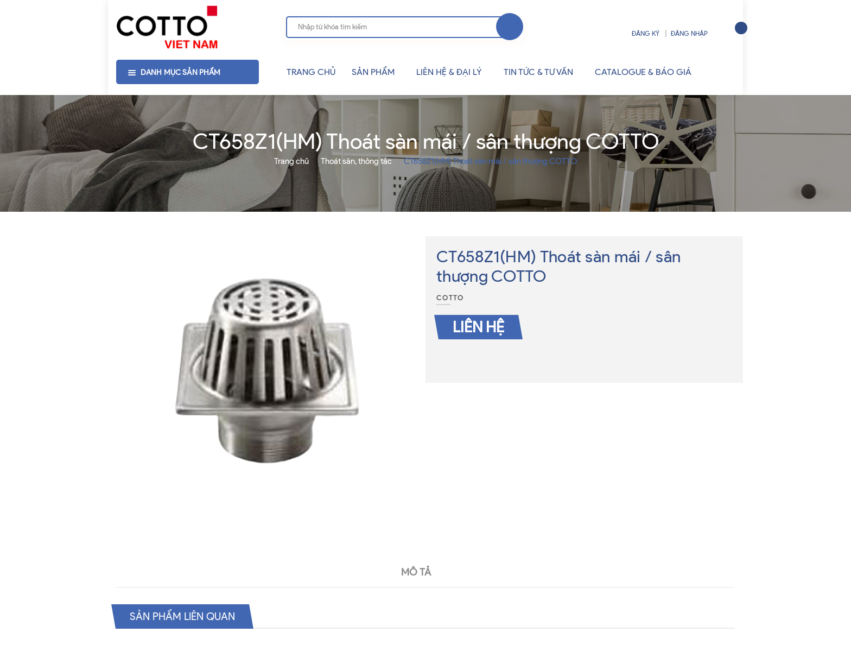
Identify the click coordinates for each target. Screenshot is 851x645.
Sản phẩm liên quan (185, 616)
